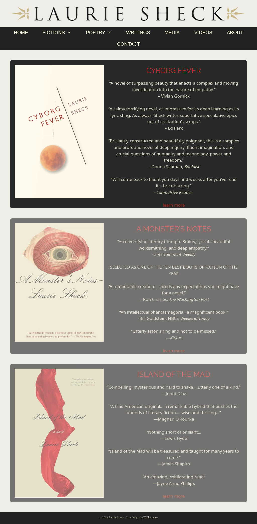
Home (21, 32)
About (235, 32)
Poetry (102, 32)
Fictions (61, 32)
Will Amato (150, 517)
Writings (138, 32)
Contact (128, 44)
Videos (203, 32)
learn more (174, 205)
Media (172, 32)
